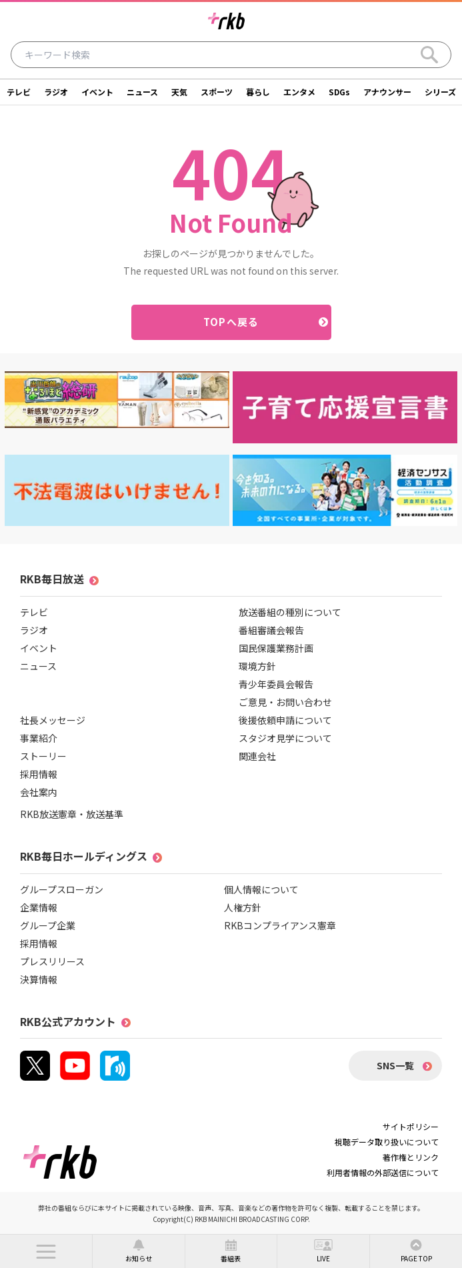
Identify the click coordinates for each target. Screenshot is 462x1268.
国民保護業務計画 (276, 648)
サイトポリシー (411, 1126)
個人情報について (261, 889)
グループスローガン (61, 889)
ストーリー (43, 756)
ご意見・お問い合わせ (285, 702)
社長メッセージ (52, 720)
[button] (46, 1251)
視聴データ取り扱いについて (387, 1141)
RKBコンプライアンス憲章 (280, 925)
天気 (179, 91)
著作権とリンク (411, 1157)
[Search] (429, 54)
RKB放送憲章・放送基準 (71, 814)
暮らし (258, 91)
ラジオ (56, 91)
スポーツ (217, 91)
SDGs (339, 91)
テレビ (19, 91)
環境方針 (257, 666)
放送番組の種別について (290, 612)
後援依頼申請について (285, 720)
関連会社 (257, 756)
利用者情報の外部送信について (383, 1172)
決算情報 (38, 979)
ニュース (142, 91)
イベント (97, 91)
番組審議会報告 (271, 630)
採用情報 (38, 774)
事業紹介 (38, 738)
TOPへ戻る (231, 322)
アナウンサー (387, 91)
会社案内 (38, 792)
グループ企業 (47, 925)
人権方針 (242, 907)
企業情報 (38, 907)
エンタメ (299, 91)
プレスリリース (52, 961)
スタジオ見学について (285, 738)
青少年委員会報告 (276, 684)
